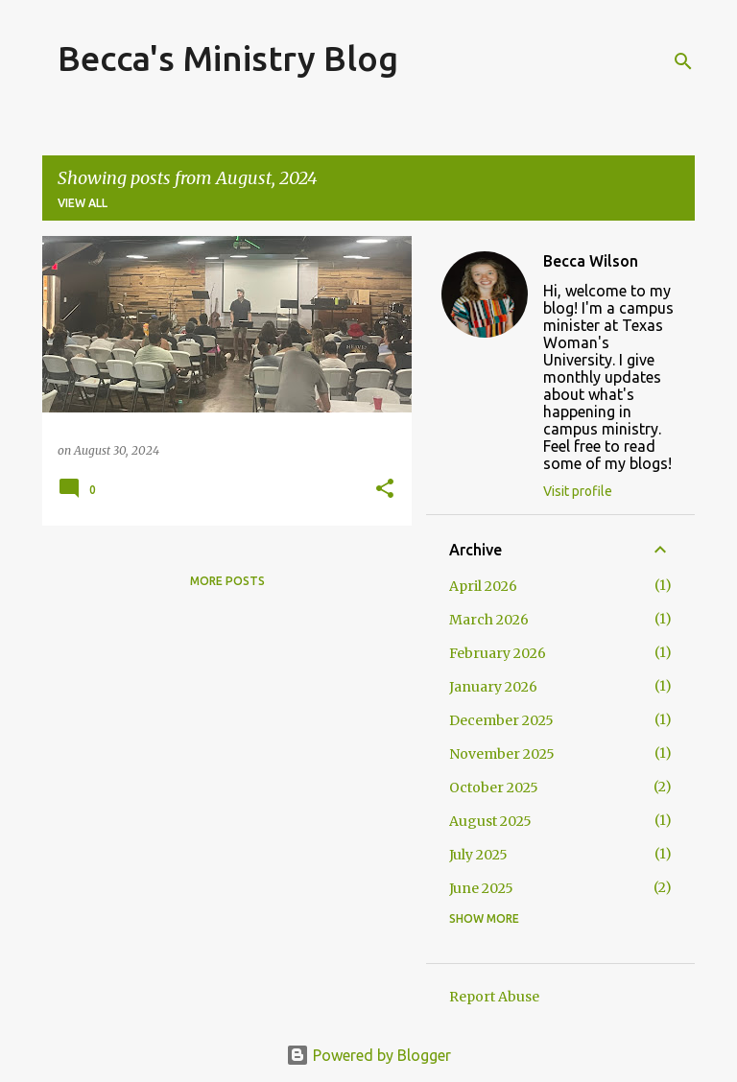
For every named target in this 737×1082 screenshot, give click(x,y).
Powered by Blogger (368, 1055)
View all (82, 203)
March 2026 (489, 619)
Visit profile (577, 491)
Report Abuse (494, 996)
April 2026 (483, 586)
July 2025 (478, 854)
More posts (227, 581)
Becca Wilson (590, 261)
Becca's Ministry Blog (228, 58)
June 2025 (481, 888)
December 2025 (501, 720)
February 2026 (497, 653)
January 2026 (493, 686)
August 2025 (490, 821)
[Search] (683, 61)
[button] (384, 490)
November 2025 (502, 754)
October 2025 (493, 787)
